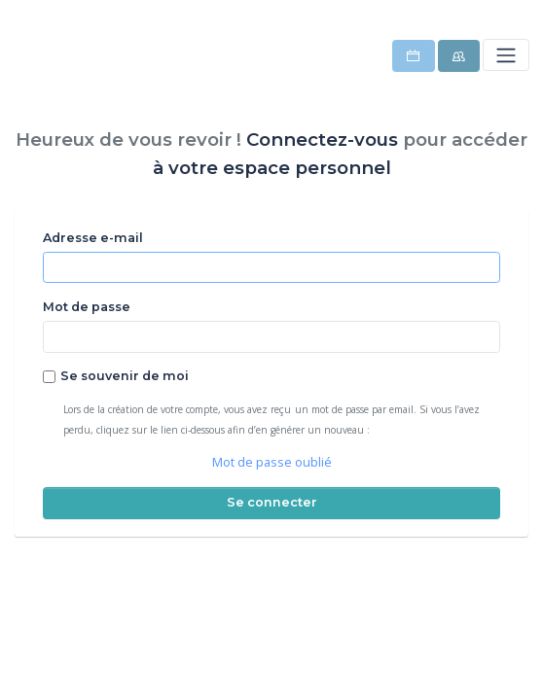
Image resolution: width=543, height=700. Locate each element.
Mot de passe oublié (272, 462)
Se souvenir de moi (124, 375)
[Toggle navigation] (505, 55)
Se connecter (272, 502)
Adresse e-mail (93, 237)
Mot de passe (86, 306)
